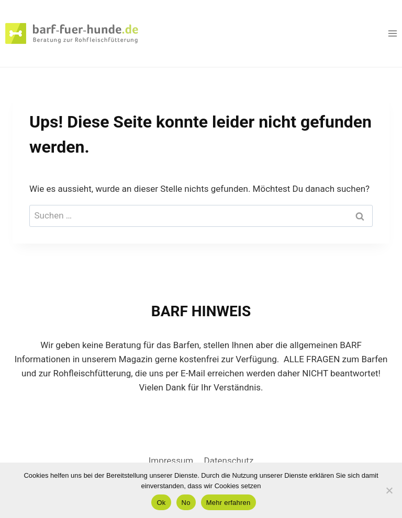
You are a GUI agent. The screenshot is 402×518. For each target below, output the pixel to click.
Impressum (171, 460)
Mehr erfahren (228, 503)
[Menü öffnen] (392, 33)
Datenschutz (229, 460)
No (186, 503)
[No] (389, 490)
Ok (161, 503)
